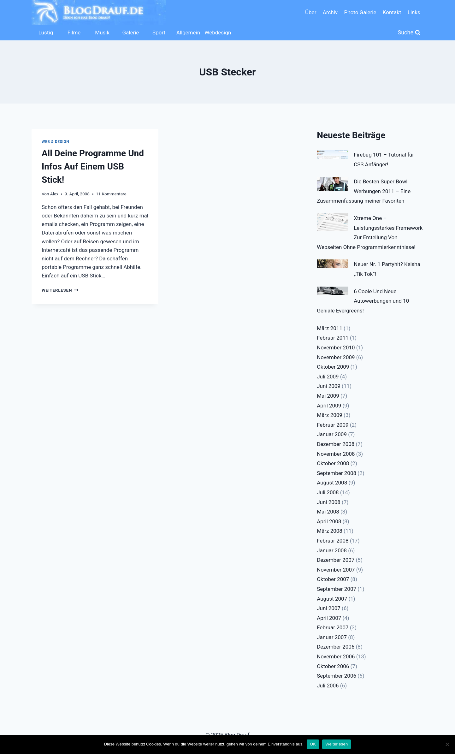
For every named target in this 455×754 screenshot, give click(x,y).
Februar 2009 (332, 425)
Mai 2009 (328, 396)
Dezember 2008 (335, 444)
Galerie (130, 32)
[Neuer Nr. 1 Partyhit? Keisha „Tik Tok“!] (332, 263)
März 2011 (329, 328)
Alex (54, 193)
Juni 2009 (328, 386)
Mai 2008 (328, 511)
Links (414, 12)
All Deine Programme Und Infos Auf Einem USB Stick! (93, 166)
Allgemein (188, 32)
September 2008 (336, 473)
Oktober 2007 (333, 579)
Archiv (330, 12)
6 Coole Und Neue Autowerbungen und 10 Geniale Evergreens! (363, 301)
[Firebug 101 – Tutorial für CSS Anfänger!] (332, 154)
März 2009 (329, 415)
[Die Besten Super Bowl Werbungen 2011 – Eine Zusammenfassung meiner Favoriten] (332, 184)
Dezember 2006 (335, 647)
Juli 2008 (328, 492)
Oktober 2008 (333, 463)
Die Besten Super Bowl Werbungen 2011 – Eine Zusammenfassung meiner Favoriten (364, 191)
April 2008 (329, 521)
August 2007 (332, 599)
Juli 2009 (328, 376)
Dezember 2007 (335, 560)
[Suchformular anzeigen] (409, 32)
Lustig (45, 32)
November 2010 (336, 347)
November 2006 (336, 656)
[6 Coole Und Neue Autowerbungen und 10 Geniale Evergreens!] (332, 291)
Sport (158, 32)
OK (313, 744)
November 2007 (336, 570)
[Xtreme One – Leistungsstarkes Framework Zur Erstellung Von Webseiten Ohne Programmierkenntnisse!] (332, 222)
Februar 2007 (332, 627)
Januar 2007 (332, 637)
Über (310, 12)
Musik (102, 32)
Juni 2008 (328, 502)
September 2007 (336, 589)
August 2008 (332, 482)
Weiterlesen (60, 290)
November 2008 (336, 454)
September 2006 (336, 676)
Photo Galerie (360, 12)
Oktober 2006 (333, 666)
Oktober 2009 (333, 367)
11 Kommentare (111, 193)
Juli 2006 (328, 685)
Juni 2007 (328, 608)
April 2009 (329, 405)
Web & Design (55, 142)
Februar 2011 (332, 338)
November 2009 (336, 357)
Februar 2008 (332, 540)
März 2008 (329, 531)
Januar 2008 (332, 550)
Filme (74, 32)
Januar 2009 (332, 434)
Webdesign (217, 32)
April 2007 (329, 618)
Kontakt (392, 12)
